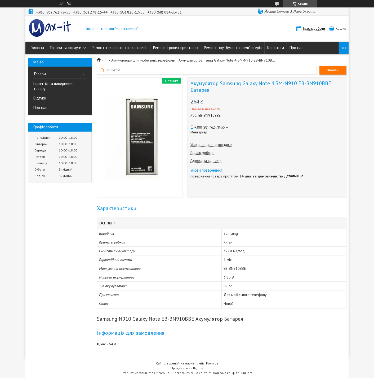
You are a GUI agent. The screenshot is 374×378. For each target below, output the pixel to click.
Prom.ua (212, 363)
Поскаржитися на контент (191, 373)
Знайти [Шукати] (333, 70)
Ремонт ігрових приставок (175, 48)
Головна (37, 48)
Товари (39, 73)
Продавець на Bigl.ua (187, 368)
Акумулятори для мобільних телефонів (143, 60)
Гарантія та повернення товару (53, 86)
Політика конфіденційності (233, 373)
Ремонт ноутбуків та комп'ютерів (233, 48)
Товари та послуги (65, 48)
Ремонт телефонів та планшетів (120, 48)
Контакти (275, 48)
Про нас (296, 48)
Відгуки (39, 98)
